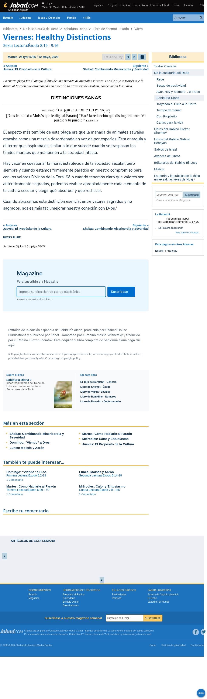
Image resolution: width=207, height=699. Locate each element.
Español (188, 5)
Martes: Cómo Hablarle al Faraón (107, 433)
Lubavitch (63, 630)
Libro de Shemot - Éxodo (111, 29)
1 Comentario (14, 479)
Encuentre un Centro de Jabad (151, 5)
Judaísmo (25, 18)
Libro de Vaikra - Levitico (95, 391)
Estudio (8, 18)
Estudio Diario (71, 601)
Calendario (69, 598)
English (159, 250)
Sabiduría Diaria (75, 29)
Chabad (53, 630)
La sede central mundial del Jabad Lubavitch (131, 630)
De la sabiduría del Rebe (40, 29)
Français (171, 250)
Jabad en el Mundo (158, 601)
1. (5, 245)
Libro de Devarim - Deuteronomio (100, 401)
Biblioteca (10, 29)
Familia (71, 18)
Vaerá (138, 29)
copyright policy (70, 358)
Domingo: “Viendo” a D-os (30, 442)
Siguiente (108, 67)
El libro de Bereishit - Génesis (98, 382)
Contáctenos (198, 645)
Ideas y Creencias (49, 18)
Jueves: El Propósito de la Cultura (108, 444)
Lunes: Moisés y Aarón (27, 448)
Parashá (116, 598)
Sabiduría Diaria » (18, 380)
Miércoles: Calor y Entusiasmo (105, 439)
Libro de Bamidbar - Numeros (98, 396)
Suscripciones (71, 605)
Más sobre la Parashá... (188, 232)
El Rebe (152, 598)
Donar (176, 5)
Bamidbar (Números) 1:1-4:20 (181, 221)
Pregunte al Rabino (118, 5)
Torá (106, 634)
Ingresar (98, 5)
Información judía (132, 634)
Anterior (33, 67)
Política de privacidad (173, 645)
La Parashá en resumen (170, 228)
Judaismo (115, 634)
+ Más (86, 18)
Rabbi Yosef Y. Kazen (80, 634)
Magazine (33, 598)
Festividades (119, 594)
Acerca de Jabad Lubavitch (163, 594)
